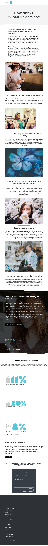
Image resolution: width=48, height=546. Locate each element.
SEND (30, 490)
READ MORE (8, 457)
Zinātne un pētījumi (9, 515)
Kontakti (6, 516)
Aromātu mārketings (9, 511)
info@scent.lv (11, 537)
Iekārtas (6, 513)
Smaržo (6, 518)
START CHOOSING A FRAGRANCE (14, 324)
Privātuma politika (9, 520)
